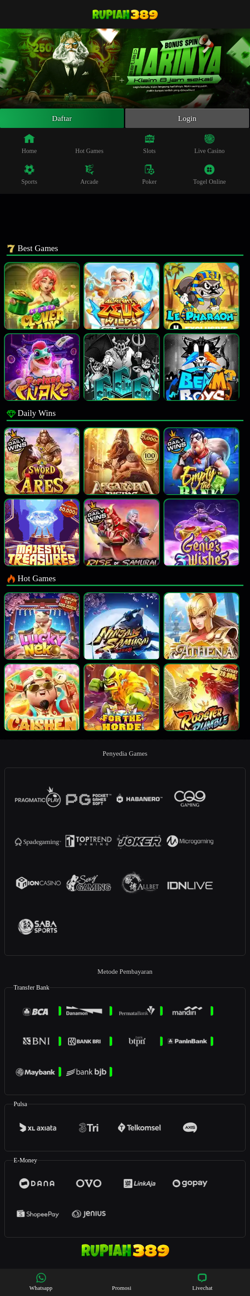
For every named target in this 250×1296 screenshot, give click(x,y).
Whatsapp (41, 1281)
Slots (149, 144)
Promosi (121, 1281)
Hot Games (89, 144)
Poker (149, 175)
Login (187, 118)
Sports (29, 175)
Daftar (62, 118)
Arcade (89, 175)
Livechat (202, 1281)
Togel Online (209, 175)
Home (29, 144)
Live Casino (209, 144)
